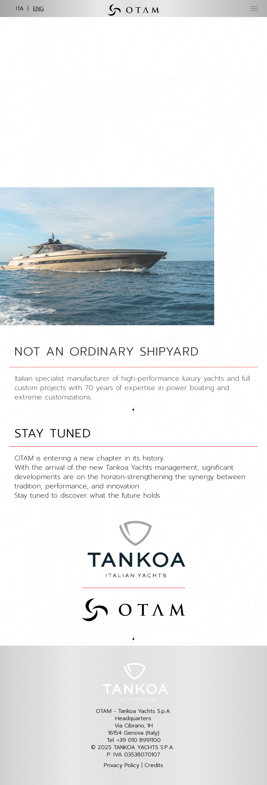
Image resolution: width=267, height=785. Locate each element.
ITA (20, 8)
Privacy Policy (121, 765)
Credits (154, 765)
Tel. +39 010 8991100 (134, 740)
